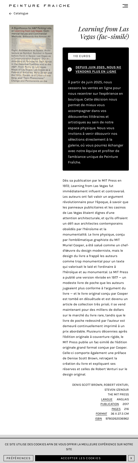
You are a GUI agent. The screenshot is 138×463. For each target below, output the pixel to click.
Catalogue (18, 13)
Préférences (18, 458)
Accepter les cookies (81, 458)
